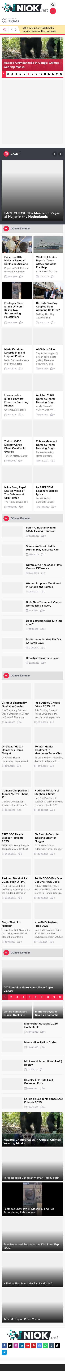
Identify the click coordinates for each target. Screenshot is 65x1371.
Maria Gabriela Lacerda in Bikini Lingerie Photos (14, 353)
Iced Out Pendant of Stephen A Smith (46, 792)
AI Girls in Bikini (45, 349)
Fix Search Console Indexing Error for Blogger (46, 838)
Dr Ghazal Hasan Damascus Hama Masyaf (12, 750)
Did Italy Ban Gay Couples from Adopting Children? (48, 306)
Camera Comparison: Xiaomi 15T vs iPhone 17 (15, 794)
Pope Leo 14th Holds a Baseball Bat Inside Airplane (16, 260)
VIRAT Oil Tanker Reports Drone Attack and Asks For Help (46, 262)
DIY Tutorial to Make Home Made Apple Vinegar (28, 989)
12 (49, 74)
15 (61, 74)
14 (57, 74)
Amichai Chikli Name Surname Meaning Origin (45, 399)
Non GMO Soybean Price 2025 (46, 924)
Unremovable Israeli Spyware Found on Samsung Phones (16, 400)
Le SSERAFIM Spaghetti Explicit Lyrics (47, 491)
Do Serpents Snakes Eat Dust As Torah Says (44, 641)
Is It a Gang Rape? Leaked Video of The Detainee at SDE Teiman (15, 492)
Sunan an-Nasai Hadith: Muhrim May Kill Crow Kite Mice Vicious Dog (42, 549)
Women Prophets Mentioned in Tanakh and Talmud (43, 585)
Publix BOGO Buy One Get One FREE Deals (48, 880)
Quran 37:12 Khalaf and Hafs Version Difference (44, 566)
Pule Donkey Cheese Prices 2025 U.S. (47, 704)
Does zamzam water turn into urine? (44, 622)
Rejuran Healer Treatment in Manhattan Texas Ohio (48, 750)
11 (45, 74)
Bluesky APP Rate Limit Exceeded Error (38, 1081)
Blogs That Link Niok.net (11, 924)
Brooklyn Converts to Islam (42, 658)
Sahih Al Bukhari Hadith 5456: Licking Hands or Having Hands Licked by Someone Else (39, 31)
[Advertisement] (32, 112)
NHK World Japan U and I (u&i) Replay (43, 1063)
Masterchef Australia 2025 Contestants (41, 1025)
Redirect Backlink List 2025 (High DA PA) (15, 880)
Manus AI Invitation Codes (40, 1042)
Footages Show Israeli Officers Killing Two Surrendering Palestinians (14, 310)
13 (53, 74)
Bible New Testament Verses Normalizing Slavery (44, 604)
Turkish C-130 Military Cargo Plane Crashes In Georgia (14, 446)
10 (41, 74)
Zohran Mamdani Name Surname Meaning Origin (46, 445)
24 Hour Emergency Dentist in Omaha (14, 704)
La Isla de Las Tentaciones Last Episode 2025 (43, 1100)
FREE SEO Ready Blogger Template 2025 (13, 838)
